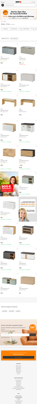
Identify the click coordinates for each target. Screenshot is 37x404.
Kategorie (5, 28)
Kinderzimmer (18, 371)
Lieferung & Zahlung (18, 401)
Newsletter (18, 385)
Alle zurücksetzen (14, 38)
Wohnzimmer (18, 365)
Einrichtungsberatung (18, 386)
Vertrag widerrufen (18, 397)
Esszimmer (18, 372)
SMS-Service (18, 384)
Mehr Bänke (27, 28)
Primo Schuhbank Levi (23, 42)
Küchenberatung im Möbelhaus (19, 388)
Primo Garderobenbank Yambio (6, 69)
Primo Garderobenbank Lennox (24, 144)
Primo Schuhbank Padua (4, 144)
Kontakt (18, 399)
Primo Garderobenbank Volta (24, 272)
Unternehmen (18, 402)
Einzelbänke (14, 28)
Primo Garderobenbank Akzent (6, 197)
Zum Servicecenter (18, 357)
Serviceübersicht (18, 380)
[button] (3, 2)
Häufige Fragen (18, 395)
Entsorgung (18, 398)
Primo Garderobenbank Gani (5, 42)
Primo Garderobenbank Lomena (25, 69)
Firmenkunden (18, 389)
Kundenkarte (18, 381)
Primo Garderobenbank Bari (24, 222)
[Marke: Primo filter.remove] (5, 38)
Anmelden (33, 334)
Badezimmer (18, 369)
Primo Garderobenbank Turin (24, 171)
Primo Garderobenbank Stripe (24, 119)
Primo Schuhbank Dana (4, 222)
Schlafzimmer (18, 367)
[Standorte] (32, 2)
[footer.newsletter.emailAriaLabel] (15, 334)
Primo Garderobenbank (4, 247)
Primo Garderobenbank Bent (5, 119)
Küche (18, 373)
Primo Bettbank (21, 94)
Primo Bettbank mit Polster (5, 94)
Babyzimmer (18, 368)
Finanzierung (18, 382)
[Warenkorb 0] (34, 2)
